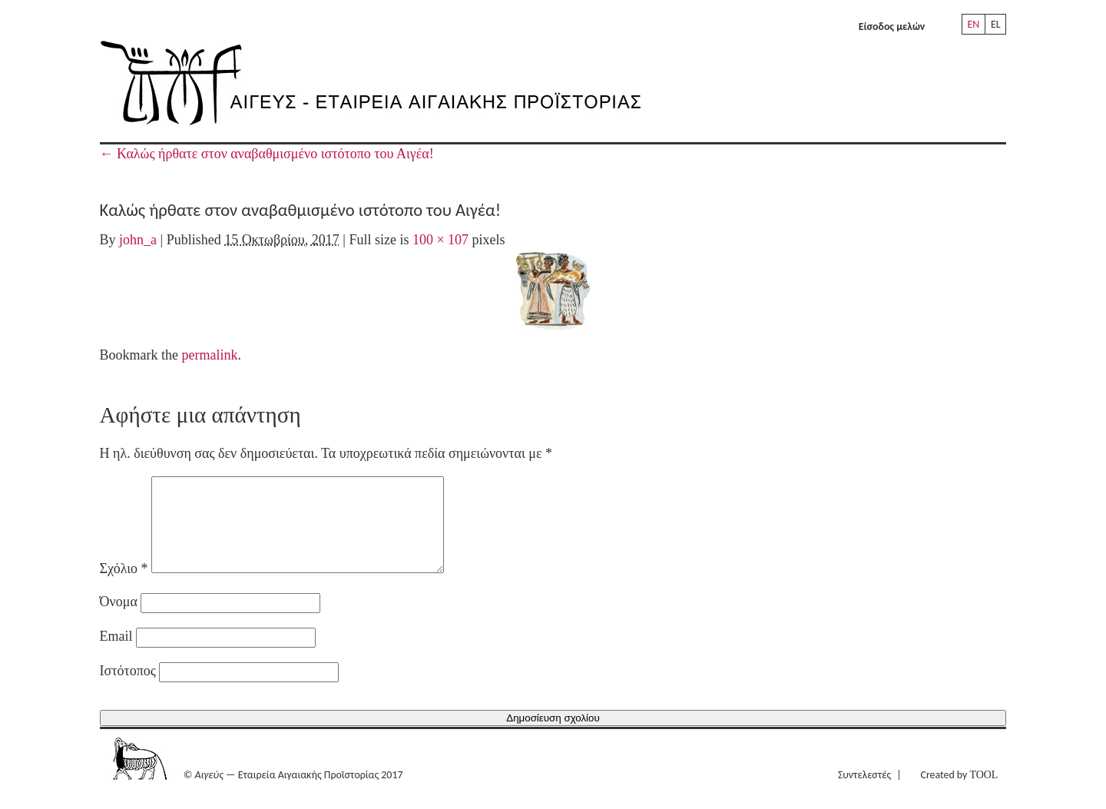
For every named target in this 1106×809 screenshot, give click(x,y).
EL (996, 24)
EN (973, 24)
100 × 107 (440, 239)
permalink (210, 355)
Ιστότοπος (128, 689)
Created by (959, 793)
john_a (138, 239)
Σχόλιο (124, 587)
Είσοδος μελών (892, 26)
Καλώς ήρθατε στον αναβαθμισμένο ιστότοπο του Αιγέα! (267, 153)
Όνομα (118, 620)
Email (116, 654)
